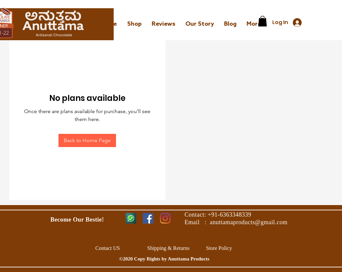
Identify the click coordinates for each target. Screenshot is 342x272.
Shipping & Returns (168, 248)
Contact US (108, 248)
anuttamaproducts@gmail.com (248, 222)
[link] (262, 21)
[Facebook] (148, 218)
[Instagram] (165, 218)
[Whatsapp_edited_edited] (131, 218)
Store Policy (219, 248)
